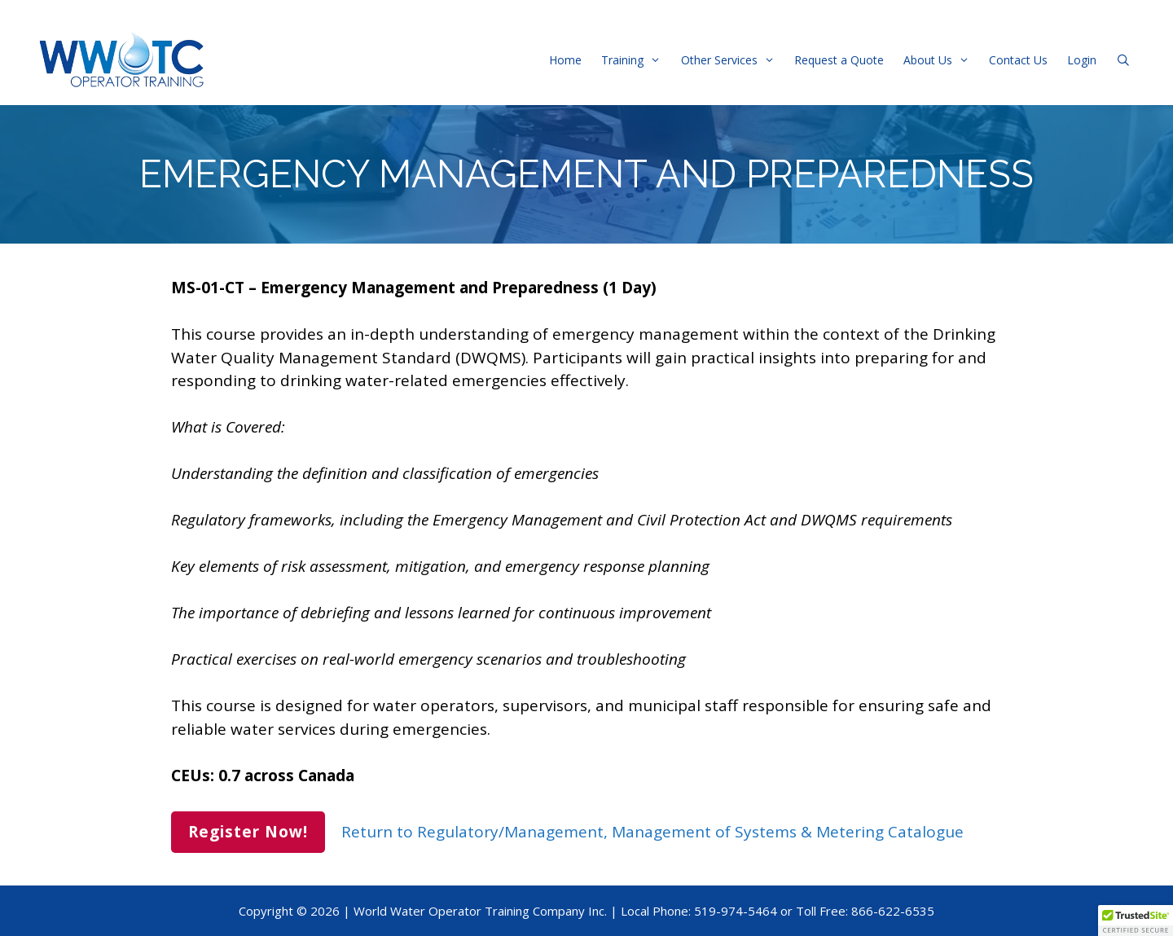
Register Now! (248, 831)
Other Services (732, 60)
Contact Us (1018, 60)
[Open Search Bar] (1123, 60)
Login (1081, 60)
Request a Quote (839, 60)
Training (635, 60)
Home (565, 60)
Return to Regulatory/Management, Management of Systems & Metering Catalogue (652, 831)
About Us (941, 60)
